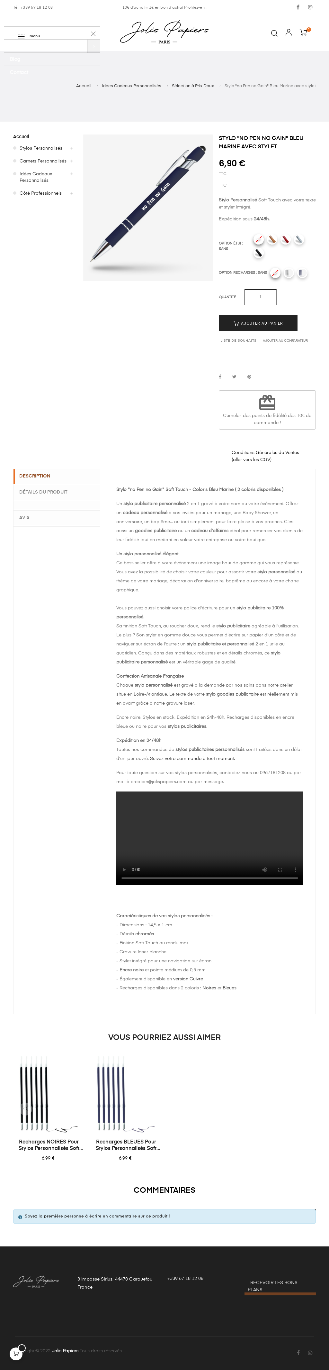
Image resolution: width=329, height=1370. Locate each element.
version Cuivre (188, 979)
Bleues (229, 988)
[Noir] (258, 253)
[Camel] (272, 239)
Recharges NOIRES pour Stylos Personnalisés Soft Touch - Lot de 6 (49, 1146)
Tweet (234, 377)
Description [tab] (38, 476)
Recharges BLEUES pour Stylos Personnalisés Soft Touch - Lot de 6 (126, 1146)
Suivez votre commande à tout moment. (192, 758)
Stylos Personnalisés (41, 148)
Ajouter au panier (258, 323)
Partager (220, 377)
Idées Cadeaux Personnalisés (36, 177)
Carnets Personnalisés (43, 161)
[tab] (56, 504)
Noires (209, 988)
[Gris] (299, 239)
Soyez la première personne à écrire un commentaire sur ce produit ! (97, 1216)
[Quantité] (261, 297)
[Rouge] (285, 239)
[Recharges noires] (289, 273)
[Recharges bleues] (302, 273)
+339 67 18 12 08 (185, 1278)
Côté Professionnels (41, 193)
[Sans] (258, 239)
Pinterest (249, 377)
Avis (28, 516)
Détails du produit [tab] (47, 492)
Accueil (21, 136)
